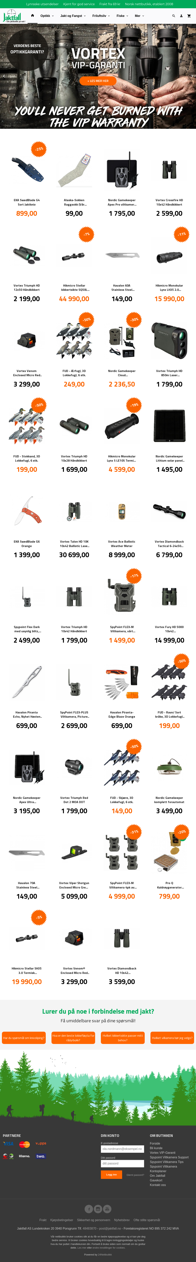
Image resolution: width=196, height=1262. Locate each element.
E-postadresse (109, 1143)
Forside (155, 1143)
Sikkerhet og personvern (93, 1220)
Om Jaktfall (157, 1175)
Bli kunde (156, 1148)
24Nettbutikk (105, 1254)
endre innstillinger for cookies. (108, 1247)
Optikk (45, 15)
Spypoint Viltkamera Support (169, 1157)
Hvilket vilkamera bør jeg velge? (172, 1038)
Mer (137, 15)
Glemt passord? (135, 1175)
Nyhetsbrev (122, 1220)
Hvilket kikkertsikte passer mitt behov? (123, 1037)
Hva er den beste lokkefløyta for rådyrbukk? (73, 1037)
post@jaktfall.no (110, 1228)
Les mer (82, 1247)
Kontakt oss (158, 1185)
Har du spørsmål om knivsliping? (23, 1038)
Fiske (120, 15)
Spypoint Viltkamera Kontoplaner (163, 1169)
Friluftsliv (99, 15)
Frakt (42, 1220)
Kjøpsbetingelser (61, 1220)
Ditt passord (108, 1157)
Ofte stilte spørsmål (147, 1220)
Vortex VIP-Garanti (162, 1152)
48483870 (89, 1228)
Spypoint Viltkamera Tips (167, 1162)
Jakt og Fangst (71, 15)
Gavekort (156, 1180)
